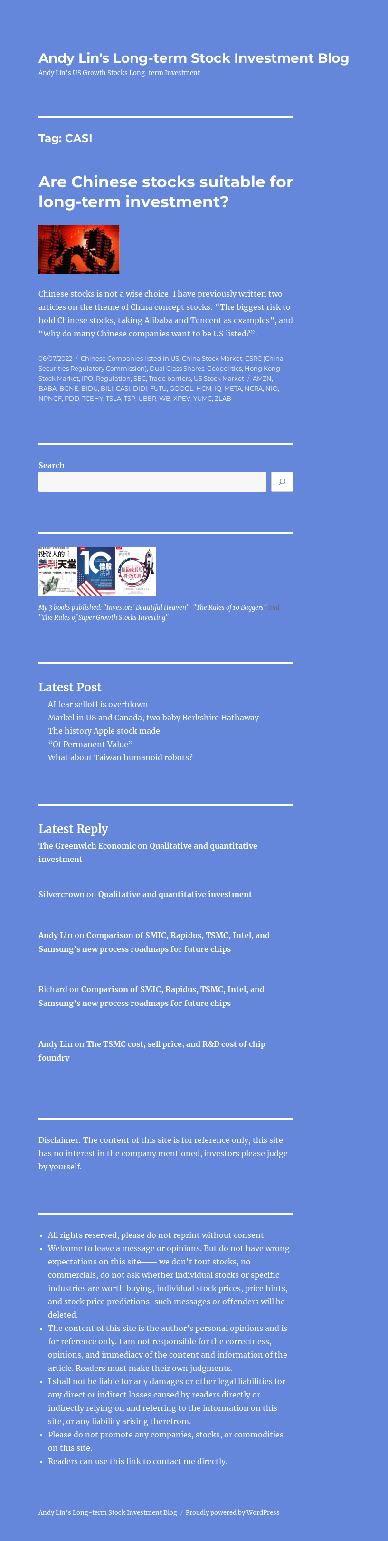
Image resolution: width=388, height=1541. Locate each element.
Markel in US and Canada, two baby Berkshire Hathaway (153, 717)
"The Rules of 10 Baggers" (230, 607)
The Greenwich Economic (87, 846)
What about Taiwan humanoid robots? (120, 757)
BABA (47, 388)
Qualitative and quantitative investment (175, 894)
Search (51, 465)
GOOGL (181, 388)
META (233, 388)
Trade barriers (170, 378)
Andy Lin (55, 935)
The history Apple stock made (104, 731)
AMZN (262, 378)
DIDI (140, 388)
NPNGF (50, 398)
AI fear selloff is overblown (98, 704)
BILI (107, 388)
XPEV (181, 398)
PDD (72, 398)
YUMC (202, 398)
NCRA (254, 388)
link (134, 1461)
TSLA (113, 398)
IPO (87, 378)
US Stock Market (219, 378)
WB (164, 398)
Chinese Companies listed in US (130, 358)
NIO (271, 388)
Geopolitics (224, 368)
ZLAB (223, 398)
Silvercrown (61, 894)
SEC (139, 378)
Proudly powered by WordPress (233, 1513)
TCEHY (92, 398)
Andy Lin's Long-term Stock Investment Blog (194, 58)
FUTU (158, 388)
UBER (147, 398)
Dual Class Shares (177, 368)
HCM (203, 388)
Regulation (113, 378)
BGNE (68, 388)
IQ (217, 388)
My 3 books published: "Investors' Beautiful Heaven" (113, 607)
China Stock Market (212, 358)
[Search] (282, 482)
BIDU (89, 388)
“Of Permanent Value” (90, 744)
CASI (123, 388)
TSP (129, 398)
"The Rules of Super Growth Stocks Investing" (103, 617)
